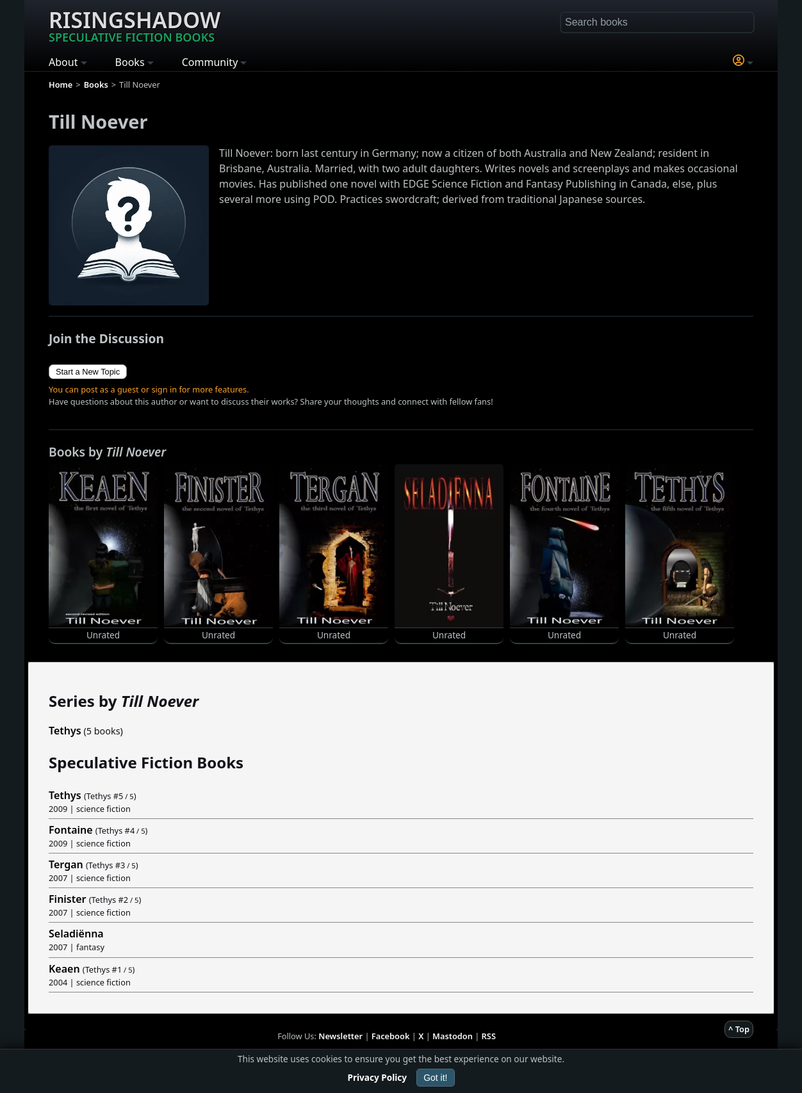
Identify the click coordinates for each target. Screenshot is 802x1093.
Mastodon (452, 1036)
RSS (489, 1036)
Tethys (65, 731)
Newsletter (340, 1036)
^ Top (738, 1029)
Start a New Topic (88, 371)
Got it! (435, 1078)
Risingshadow (134, 25)
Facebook (391, 1036)
